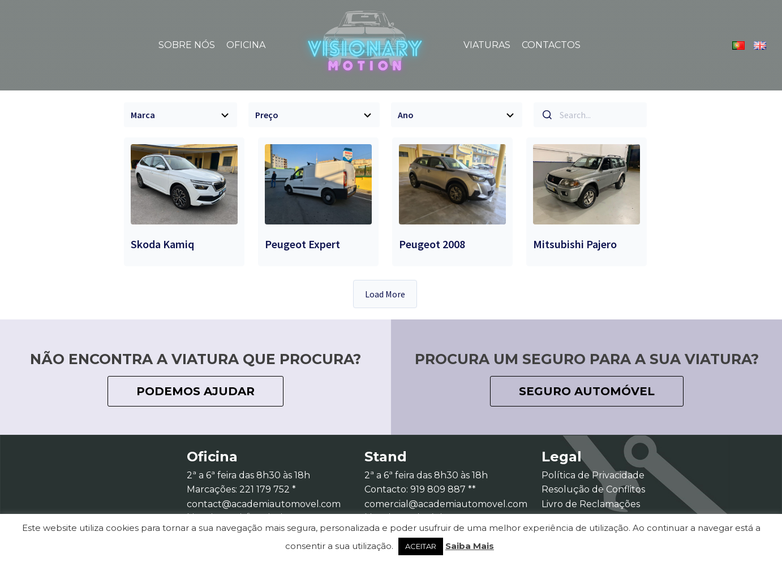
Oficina (245, 45)
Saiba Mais (469, 546)
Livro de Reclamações (591, 504)
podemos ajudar (195, 391)
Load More (385, 294)
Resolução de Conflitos (593, 489)
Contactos (551, 45)
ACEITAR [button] (420, 546)
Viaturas (486, 45)
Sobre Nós (186, 45)
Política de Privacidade (593, 475)
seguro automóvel (587, 391)
